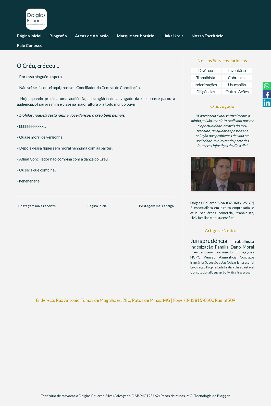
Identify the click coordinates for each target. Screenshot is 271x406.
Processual (244, 272)
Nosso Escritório (208, 35)
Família (222, 247)
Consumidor (225, 252)
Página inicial (97, 206)
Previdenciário (202, 252)
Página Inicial (29, 35)
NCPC (197, 257)
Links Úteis (173, 35)
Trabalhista (243, 241)
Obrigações (245, 252)
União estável (244, 267)
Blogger (223, 395)
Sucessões (212, 262)
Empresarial (245, 262)
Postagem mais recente (37, 206)
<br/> (135, 345)
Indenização (202, 247)
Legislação (198, 267)
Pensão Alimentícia (222, 257)
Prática (229, 267)
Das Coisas (228, 262)
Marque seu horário (135, 35)
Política (232, 272)
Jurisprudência (211, 240)
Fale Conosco (30, 45)
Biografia (58, 35)
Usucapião (219, 272)
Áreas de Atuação (92, 35)
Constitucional (200, 272)
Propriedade (215, 267)
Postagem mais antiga (156, 206)
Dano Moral (242, 247)
